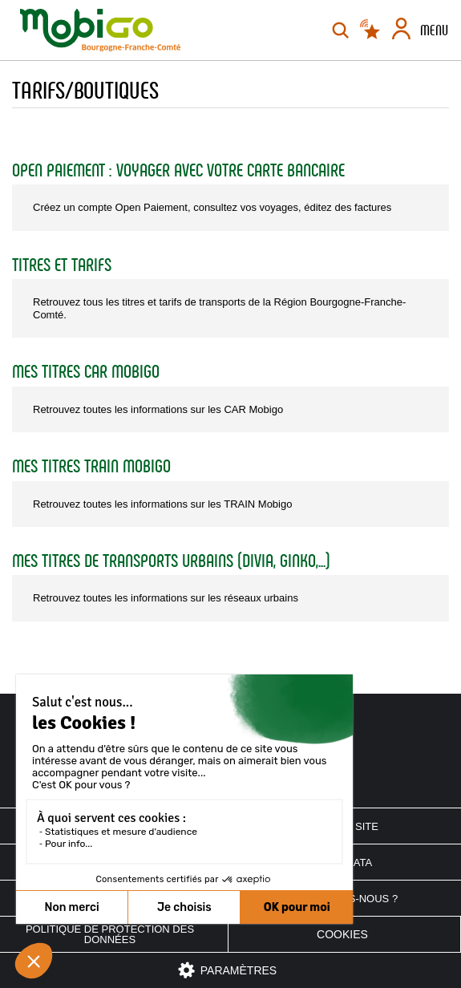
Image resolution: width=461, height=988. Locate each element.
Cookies (342, 934)
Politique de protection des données (110, 934)
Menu (434, 30)
